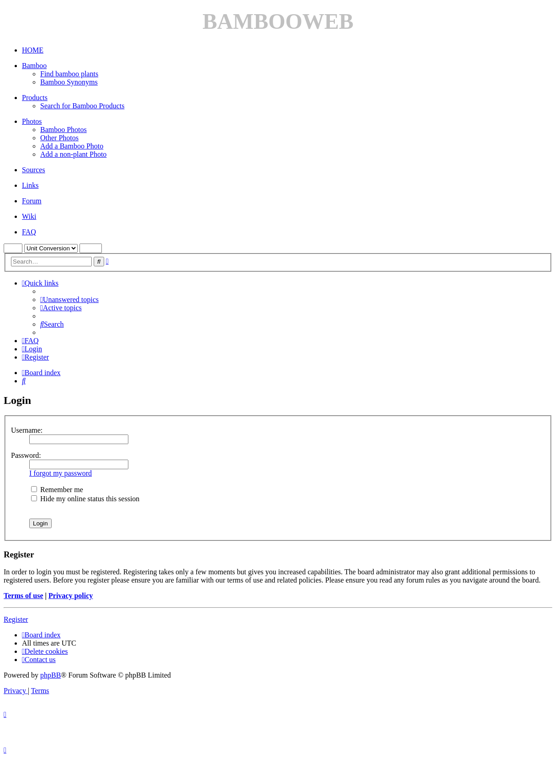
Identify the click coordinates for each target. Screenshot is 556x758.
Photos (32, 121)
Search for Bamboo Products (82, 106)
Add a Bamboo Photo (71, 146)
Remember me (57, 489)
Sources (33, 170)
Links (30, 185)
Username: (26, 430)
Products (35, 97)
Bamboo (34, 65)
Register (16, 619)
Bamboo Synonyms (69, 82)
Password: (26, 455)
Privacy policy (70, 595)
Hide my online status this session (85, 499)
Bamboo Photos (63, 129)
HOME (32, 50)
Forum (32, 201)
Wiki (29, 216)
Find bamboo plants (69, 74)
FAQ (29, 232)
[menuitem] (69, 299)
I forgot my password (60, 473)
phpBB (50, 675)
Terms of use (23, 595)
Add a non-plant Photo (73, 154)
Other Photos (59, 138)
